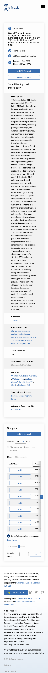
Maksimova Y (18, 379)
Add (20, 470)
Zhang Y (14, 382)
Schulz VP (28, 382)
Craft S (28, 379)
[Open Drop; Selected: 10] (20, 441)
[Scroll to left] (6, 497)
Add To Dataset (24, 71)
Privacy (7, 665)
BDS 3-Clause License (13, 659)
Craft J (14, 385)
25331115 (15, 320)
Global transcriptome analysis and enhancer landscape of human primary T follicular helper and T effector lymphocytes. (23, 337)
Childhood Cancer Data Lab (29, 598)
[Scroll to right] (41, 497)
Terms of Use (10, 671)
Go (35, 554)
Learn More (12, 540)
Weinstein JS (16, 375)
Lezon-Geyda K (30, 375)
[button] (43, 7)
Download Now (24, 77)
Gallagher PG (24, 385)
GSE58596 (16, 409)
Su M (21, 382)
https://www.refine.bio (19, 644)
